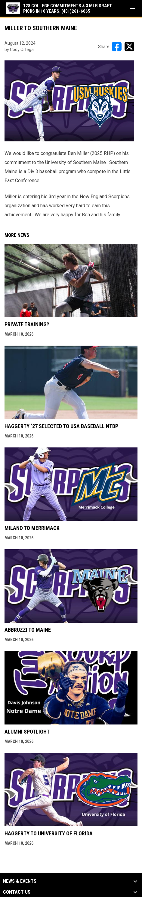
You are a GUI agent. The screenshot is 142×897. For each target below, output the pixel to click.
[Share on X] (129, 46)
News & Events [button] (19, 881)
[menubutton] (132, 8)
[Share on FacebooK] (117, 46)
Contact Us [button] (16, 892)
